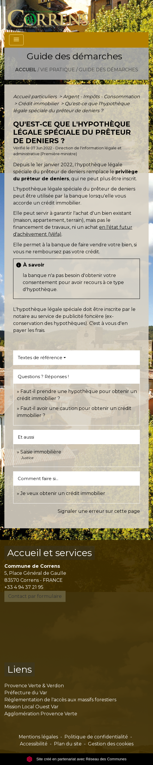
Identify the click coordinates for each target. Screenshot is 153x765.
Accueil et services (49, 552)
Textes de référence (40, 357)
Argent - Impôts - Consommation (101, 96)
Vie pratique (57, 69)
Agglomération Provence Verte (40, 713)
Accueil (25, 69)
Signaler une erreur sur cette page (99, 511)
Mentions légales (38, 737)
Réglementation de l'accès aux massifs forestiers (60, 699)
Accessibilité (34, 744)
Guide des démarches (108, 69)
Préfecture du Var (25, 692)
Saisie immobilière (40, 452)
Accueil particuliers (35, 96)
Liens (19, 669)
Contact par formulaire (35, 596)
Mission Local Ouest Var (31, 706)
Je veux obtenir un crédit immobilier (62, 493)
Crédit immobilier (39, 103)
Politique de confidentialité (96, 737)
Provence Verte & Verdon (34, 685)
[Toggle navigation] (16, 39)
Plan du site (68, 744)
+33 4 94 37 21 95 (23, 587)
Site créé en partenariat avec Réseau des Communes (76, 759)
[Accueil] (51, 16)
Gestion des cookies (110, 744)
